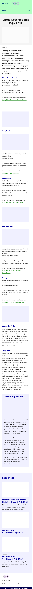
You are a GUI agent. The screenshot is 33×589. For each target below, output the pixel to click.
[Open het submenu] (29, 10)
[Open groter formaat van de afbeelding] (16, 408)
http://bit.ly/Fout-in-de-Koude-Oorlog (14, 100)
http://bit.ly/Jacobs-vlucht (10, 173)
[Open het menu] (5, 3)
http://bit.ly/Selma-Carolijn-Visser (13, 302)
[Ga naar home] (16, 3)
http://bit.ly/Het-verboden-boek (12, 202)
